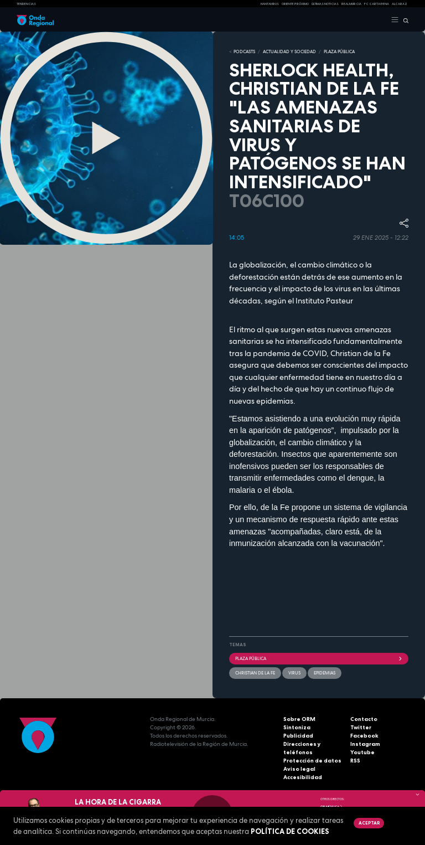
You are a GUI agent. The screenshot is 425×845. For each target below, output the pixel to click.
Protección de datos (312, 760)
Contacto (363, 719)
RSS (355, 760)
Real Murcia (351, 4)
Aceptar (369, 823)
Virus (294, 673)
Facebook (364, 735)
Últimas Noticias (325, 4)
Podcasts (244, 51)
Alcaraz (399, 4)
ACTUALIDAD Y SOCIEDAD (289, 51)
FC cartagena (376, 4)
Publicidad (298, 735)
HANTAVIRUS (270, 4)
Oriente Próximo (295, 4)
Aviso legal (299, 768)
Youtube (362, 752)
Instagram (365, 744)
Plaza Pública (318, 658)
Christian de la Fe (255, 673)
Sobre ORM (299, 719)
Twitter (360, 727)
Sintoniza (296, 727)
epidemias (324, 673)
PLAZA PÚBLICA (339, 51)
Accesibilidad (302, 777)
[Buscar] (403, 20)
